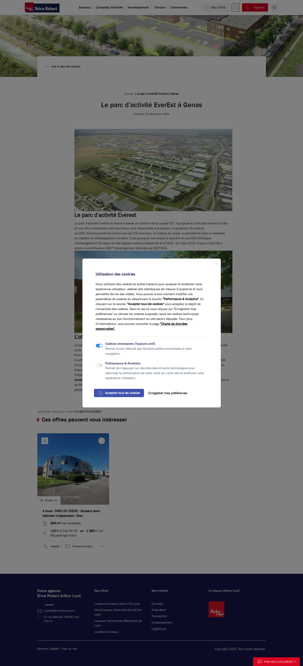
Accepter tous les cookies (119, 392)
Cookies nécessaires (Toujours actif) (130, 343)
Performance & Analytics (122, 363)
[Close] (216, 263)
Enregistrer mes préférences (167, 393)
